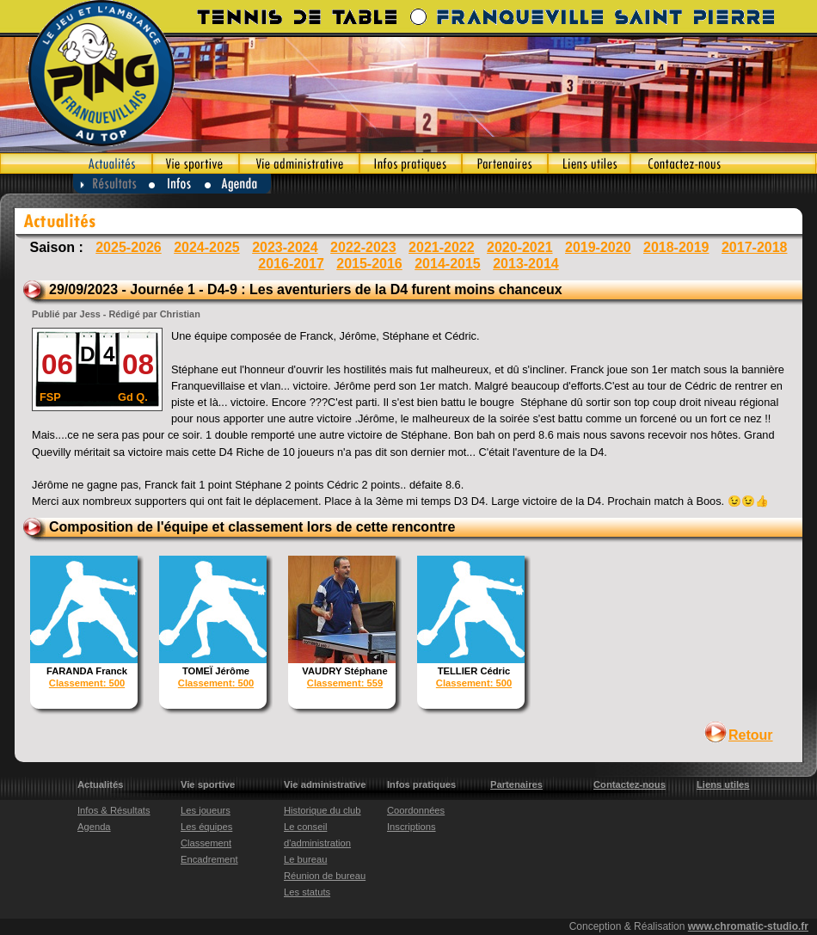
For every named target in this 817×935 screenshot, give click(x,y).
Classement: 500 (87, 683)
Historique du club (322, 810)
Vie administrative (299, 163)
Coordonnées (416, 810)
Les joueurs (205, 810)
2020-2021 (520, 247)
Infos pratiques (410, 163)
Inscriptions (411, 826)
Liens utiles (589, 163)
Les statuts (307, 892)
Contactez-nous (723, 163)
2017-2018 (755, 247)
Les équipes (206, 826)
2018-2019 (676, 247)
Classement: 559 (345, 683)
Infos (177, 184)
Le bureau (305, 859)
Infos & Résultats (113, 810)
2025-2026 (128, 247)
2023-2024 (285, 247)
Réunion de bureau (325, 875)
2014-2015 (448, 263)
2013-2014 (526, 263)
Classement (206, 843)
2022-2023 (363, 247)
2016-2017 (291, 263)
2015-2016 (369, 263)
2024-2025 (207, 247)
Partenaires (505, 163)
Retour (750, 735)
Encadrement (209, 859)
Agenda (239, 184)
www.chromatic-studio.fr (748, 926)
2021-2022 (441, 247)
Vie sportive (195, 163)
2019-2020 (598, 247)
